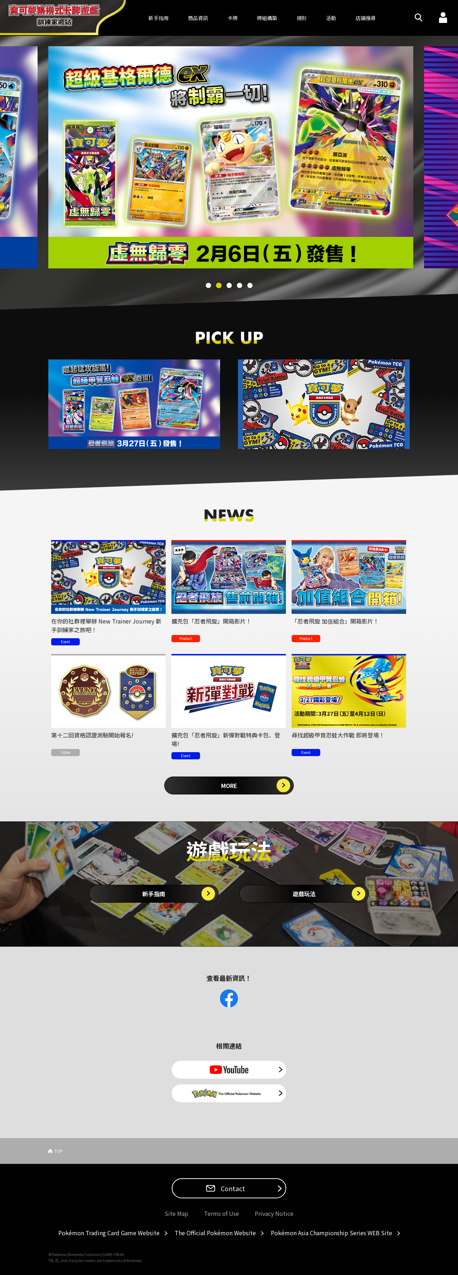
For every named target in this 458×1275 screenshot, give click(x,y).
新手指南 (153, 893)
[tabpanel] (229, 157)
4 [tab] (239, 285)
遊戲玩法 (304, 893)
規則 (302, 18)
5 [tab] (250, 285)
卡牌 (233, 18)
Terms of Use (221, 1213)
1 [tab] (208, 285)
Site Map (176, 1213)
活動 (331, 18)
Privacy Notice (274, 1213)
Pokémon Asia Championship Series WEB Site (331, 1232)
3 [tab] (229, 285)
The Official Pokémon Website (215, 1232)
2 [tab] (219, 285)
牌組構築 (267, 18)
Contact (232, 1188)
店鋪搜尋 (366, 18)
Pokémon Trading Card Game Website (109, 1232)
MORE (229, 785)
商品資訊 (198, 18)
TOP (58, 1151)
